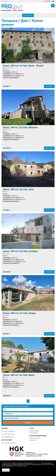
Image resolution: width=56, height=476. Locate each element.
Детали (49, 86)
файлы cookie (36, 463)
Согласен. (6, 470)
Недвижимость (28, 15)
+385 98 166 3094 (10, 443)
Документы (33, 440)
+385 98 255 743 (9, 434)
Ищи (28, 423)
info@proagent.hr (9, 437)
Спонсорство (34, 433)
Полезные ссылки (35, 438)
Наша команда (34, 431)
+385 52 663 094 (9, 431)
